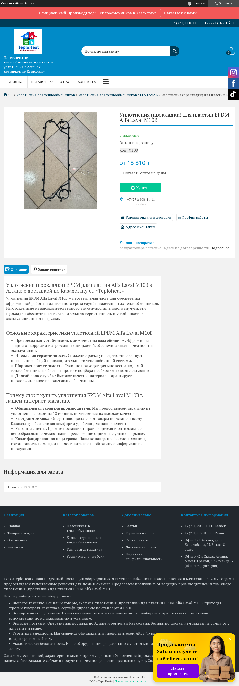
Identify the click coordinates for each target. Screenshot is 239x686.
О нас (65, 81)
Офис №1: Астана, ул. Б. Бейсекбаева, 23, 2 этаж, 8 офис (205, 544)
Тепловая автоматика (84, 549)
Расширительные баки (86, 556)
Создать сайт (10, 3)
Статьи (131, 526)
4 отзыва (200, 3)
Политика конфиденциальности (144, 556)
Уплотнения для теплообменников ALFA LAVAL (118, 95)
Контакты (87, 81)
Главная (15, 81)
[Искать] (174, 49)
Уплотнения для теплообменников (45, 95)
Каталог (39, 81)
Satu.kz (140, 677)
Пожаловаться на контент (132, 681)
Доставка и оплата (141, 547)
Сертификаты (137, 540)
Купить (142, 187)
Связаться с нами (180, 13)
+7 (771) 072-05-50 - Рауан (204, 533)
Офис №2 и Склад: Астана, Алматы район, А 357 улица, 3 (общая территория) (209, 561)
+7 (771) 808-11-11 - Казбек (205, 526)
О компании (17, 540)
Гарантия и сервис (141, 533)
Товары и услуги (21, 533)
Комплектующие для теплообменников (84, 539)
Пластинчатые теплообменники (81, 528)
